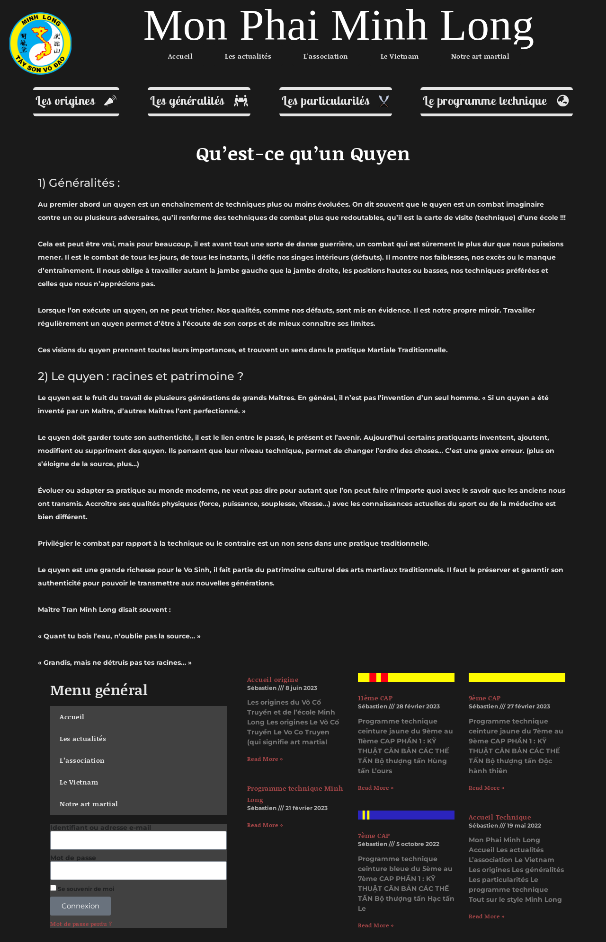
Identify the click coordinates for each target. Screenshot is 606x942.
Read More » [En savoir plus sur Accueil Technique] (487, 916)
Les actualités (83, 738)
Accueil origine (273, 679)
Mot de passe (73, 858)
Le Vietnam (79, 782)
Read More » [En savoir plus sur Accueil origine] (265, 759)
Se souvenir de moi (82, 888)
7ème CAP (374, 835)
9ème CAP (485, 698)
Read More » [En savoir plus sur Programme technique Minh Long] (265, 825)
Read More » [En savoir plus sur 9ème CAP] (487, 788)
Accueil (72, 717)
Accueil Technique (500, 817)
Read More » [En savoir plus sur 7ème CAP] (376, 925)
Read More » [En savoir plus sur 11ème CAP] (376, 788)
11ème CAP (375, 698)
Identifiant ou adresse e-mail (100, 827)
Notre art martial (89, 804)
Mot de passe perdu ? (81, 924)
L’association (82, 760)
